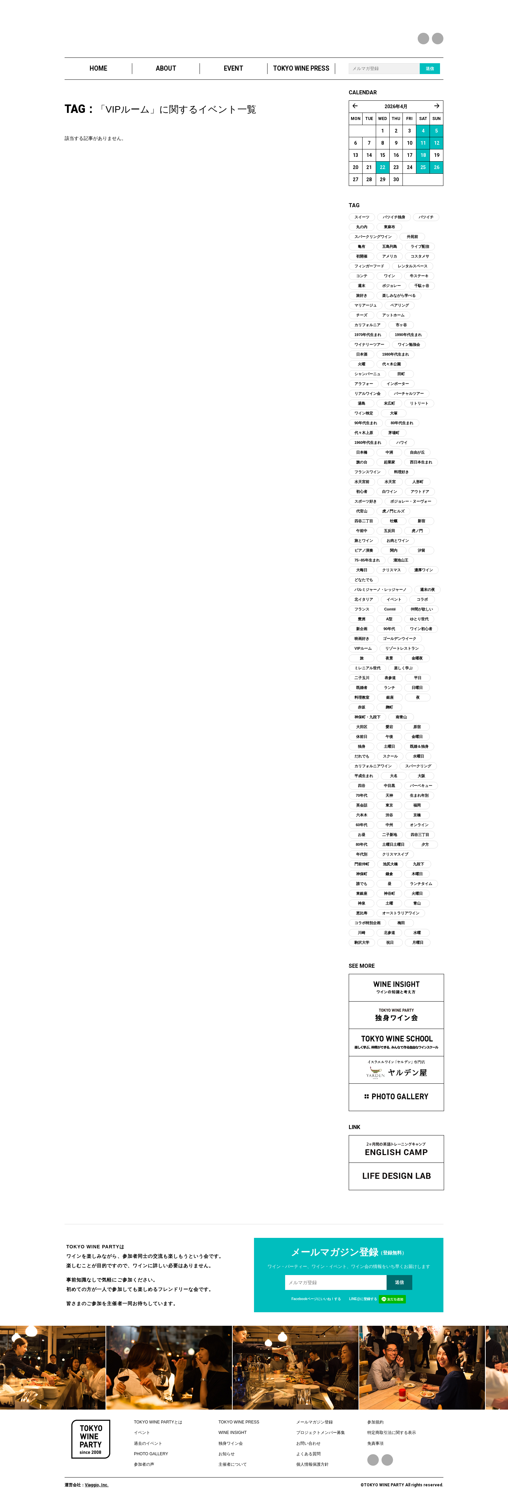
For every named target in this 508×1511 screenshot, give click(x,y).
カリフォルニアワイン (373, 773)
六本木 (361, 822)
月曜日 (417, 949)
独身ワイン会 (230, 1450)
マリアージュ (365, 312)
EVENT (233, 75)
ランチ (389, 694)
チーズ (361, 322)
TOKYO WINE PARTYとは (158, 1428)
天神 (389, 802)
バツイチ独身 (394, 224)
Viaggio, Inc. (97, 1491)
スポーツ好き (365, 508)
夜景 (389, 665)
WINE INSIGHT (232, 1439)
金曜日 (417, 743)
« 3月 (355, 112)
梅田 (401, 930)
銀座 (390, 704)
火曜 (361, 371)
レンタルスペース (413, 273)
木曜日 (417, 881)
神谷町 (389, 900)
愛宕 (389, 733)
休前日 (361, 743)
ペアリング (399, 312)
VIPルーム (363, 655)
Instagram (387, 1466)
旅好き (361, 302)
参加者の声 (144, 1471)
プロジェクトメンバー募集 (320, 1439)
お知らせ (226, 1460)
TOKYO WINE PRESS (301, 75)
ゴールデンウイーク (399, 645)
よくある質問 (308, 1460)
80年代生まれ (402, 430)
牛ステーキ (419, 283)
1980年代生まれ (395, 361)
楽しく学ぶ (403, 675)
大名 (393, 783)
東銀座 (361, 900)
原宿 (417, 733)
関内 (393, 557)
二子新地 (389, 841)
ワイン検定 (363, 420)
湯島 (361, 410)
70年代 (361, 802)
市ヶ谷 (401, 332)
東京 (389, 812)
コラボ (422, 606)
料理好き (401, 479)
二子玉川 (361, 684)
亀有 (361, 253)
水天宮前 (361, 488)
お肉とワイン (398, 547)
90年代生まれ (365, 430)
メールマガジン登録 (314, 1428)
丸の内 (361, 234)
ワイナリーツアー (369, 351)
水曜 (417, 939)
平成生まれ (363, 783)
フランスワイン (367, 479)
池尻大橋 (390, 871)
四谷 (361, 792)
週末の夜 (427, 596)
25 (423, 174)
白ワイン (389, 498)
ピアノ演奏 (363, 557)
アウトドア (420, 498)
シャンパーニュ (367, 381)
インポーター (398, 390)
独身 (361, 753)
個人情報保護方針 (312, 1471)
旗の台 (361, 469)
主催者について (232, 1471)
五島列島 (389, 253)
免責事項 (375, 1450)
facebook (423, 38)
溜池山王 (400, 567)
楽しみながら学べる (399, 302)
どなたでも (363, 586)
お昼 (361, 841)
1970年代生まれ (367, 341)
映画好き (361, 645)
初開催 (361, 263)
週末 (361, 292)
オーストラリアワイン (400, 920)
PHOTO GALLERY (151, 1460)
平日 (417, 684)
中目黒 (389, 792)
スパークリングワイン (373, 243)
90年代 (389, 635)
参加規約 (375, 1428)
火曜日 (417, 900)
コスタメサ (420, 263)
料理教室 (361, 704)
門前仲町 (361, 871)
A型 (389, 626)
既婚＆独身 (419, 753)
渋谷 (389, 822)
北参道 (389, 939)
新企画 (361, 635)
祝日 (390, 949)
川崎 (361, 939)
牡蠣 (393, 528)
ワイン (389, 283)
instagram (437, 38)
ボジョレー (391, 292)
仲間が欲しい (422, 616)
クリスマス (391, 577)
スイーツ (361, 224)
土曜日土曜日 (393, 851)
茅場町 (393, 439)
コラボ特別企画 (367, 930)
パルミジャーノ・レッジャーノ (380, 596)
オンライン (419, 832)
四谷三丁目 (420, 841)
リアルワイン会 (367, 400)
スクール (390, 763)
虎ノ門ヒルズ (393, 518)
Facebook (373, 1466)
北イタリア (363, 606)
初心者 (361, 498)
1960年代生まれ (367, 449)
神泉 (361, 910)
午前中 (361, 537)
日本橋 (361, 459)
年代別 (361, 861)
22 (382, 174)
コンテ (361, 283)
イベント (394, 606)
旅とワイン (363, 547)
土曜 (389, 910)
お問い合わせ (308, 1450)
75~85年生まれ (367, 567)
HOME (98, 75)
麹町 (389, 714)
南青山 (401, 724)
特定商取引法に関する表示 (391, 1439)
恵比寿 (361, 920)
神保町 (361, 881)
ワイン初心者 (421, 635)
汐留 (421, 557)
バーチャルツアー (409, 400)
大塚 (393, 420)
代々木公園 (391, 371)
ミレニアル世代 (367, 675)
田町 (401, 381)
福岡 (417, 812)
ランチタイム (421, 890)
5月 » (437, 112)
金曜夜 (417, 665)
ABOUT (166, 75)
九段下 (418, 871)
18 (423, 162)
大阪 (421, 783)
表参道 (390, 684)
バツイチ (426, 224)
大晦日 (361, 577)
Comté (390, 616)
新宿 (421, 528)
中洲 (389, 459)
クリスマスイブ (395, 861)
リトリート (419, 410)
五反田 (389, 537)
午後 (389, 743)
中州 (389, 832)
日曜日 (417, 694)
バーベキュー (421, 792)
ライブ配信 (420, 253)
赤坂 (361, 714)
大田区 (361, 733)
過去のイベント (148, 1450)
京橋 (417, 822)
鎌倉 (389, 881)
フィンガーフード (369, 273)
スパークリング (418, 773)
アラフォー (363, 390)
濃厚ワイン (423, 577)
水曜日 (418, 763)
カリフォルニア (367, 332)
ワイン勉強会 (409, 351)
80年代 (361, 851)
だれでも (361, 763)
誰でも (361, 890)
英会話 (361, 812)
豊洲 (361, 626)
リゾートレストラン (402, 655)
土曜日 (389, 753)
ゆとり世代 (419, 626)
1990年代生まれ (408, 341)
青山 (417, 910)
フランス (361, 616)
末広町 (389, 410)
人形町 (417, 488)
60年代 (361, 832)
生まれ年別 (419, 802)
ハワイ (402, 449)
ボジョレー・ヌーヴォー (410, 508)
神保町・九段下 (367, 724)
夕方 (425, 851)
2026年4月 (396, 113)
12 (436, 149)
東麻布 (389, 234)
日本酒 (361, 361)
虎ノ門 (417, 537)
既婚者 (361, 694)
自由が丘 (417, 459)
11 (423, 149)
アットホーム (393, 322)
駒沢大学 (361, 949)
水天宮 (390, 488)
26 (436, 174)
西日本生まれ (421, 469)
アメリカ (389, 263)
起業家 (389, 469)
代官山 (361, 518)
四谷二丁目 (363, 528)
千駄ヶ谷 (421, 292)
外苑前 (412, 243)
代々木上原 (363, 439)
